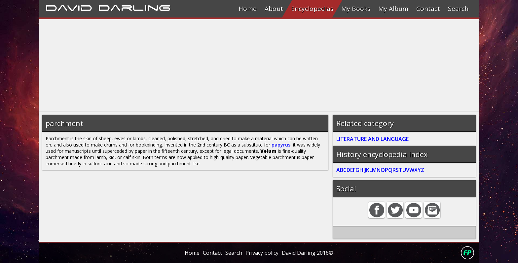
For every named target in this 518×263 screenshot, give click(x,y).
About (274, 8)
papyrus (281, 145)
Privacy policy (261, 252)
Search (458, 8)
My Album (393, 8)
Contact (428, 8)
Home (248, 8)
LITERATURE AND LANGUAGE (372, 139)
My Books (355, 8)
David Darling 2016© (307, 252)
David (68, 7)
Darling (134, 7)
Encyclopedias (312, 8)
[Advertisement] (237, 65)
